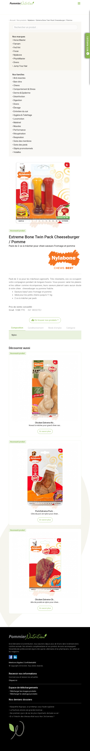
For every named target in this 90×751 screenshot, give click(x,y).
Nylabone (31, 20)
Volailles (17, 152)
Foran (16, 51)
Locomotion (19, 119)
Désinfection (19, 96)
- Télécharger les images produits (22, 691)
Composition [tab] (17, 328)
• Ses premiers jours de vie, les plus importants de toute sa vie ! (34, 713)
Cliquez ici (13, 680)
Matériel (17, 122)
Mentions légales (16, 662)
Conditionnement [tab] (36, 328)
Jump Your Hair (20, 66)
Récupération (20, 133)
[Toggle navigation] (79, 3)
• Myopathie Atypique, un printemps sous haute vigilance (31, 707)
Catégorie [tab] (70, 328)
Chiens (17, 85)
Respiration (19, 137)
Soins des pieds (20, 145)
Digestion (18, 100)
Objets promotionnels (23, 148)
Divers (16, 62)
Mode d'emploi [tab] (55, 328)
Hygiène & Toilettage (23, 115)
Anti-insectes (19, 78)
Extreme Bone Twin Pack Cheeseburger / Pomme (54, 20)
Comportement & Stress (24, 89)
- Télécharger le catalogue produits (23, 694)
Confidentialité (30, 662)
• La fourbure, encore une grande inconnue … (26, 710)
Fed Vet (17, 47)
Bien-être (18, 82)
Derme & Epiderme (22, 93)
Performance (20, 130)
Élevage (17, 108)
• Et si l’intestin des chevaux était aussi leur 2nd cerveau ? (31, 716)
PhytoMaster (19, 58)
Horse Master (20, 40)
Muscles (17, 126)
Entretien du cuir (21, 111)
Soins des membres (22, 141)
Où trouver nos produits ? (45, 320)
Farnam (17, 44)
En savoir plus (45, 431)
